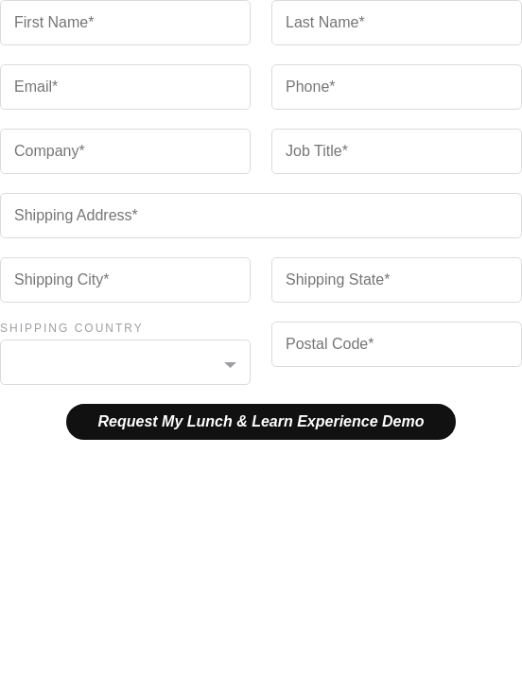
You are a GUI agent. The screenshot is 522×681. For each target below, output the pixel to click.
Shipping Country (72, 328)
